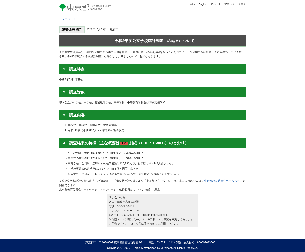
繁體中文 (229, 4)
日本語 (191, 4)
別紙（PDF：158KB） (148, 143)
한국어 (242, 4)
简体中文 (216, 4)
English (203, 4)
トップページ (67, 18)
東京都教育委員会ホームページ (223, 180)
